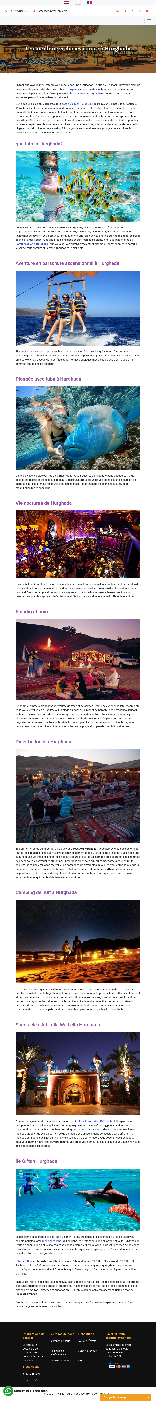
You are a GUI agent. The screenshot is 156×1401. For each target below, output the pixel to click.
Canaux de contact (61, 1360)
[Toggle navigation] (148, 21)
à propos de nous (60, 1341)
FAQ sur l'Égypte (87, 1341)
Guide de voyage (87, 1350)
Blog (80, 1360)
